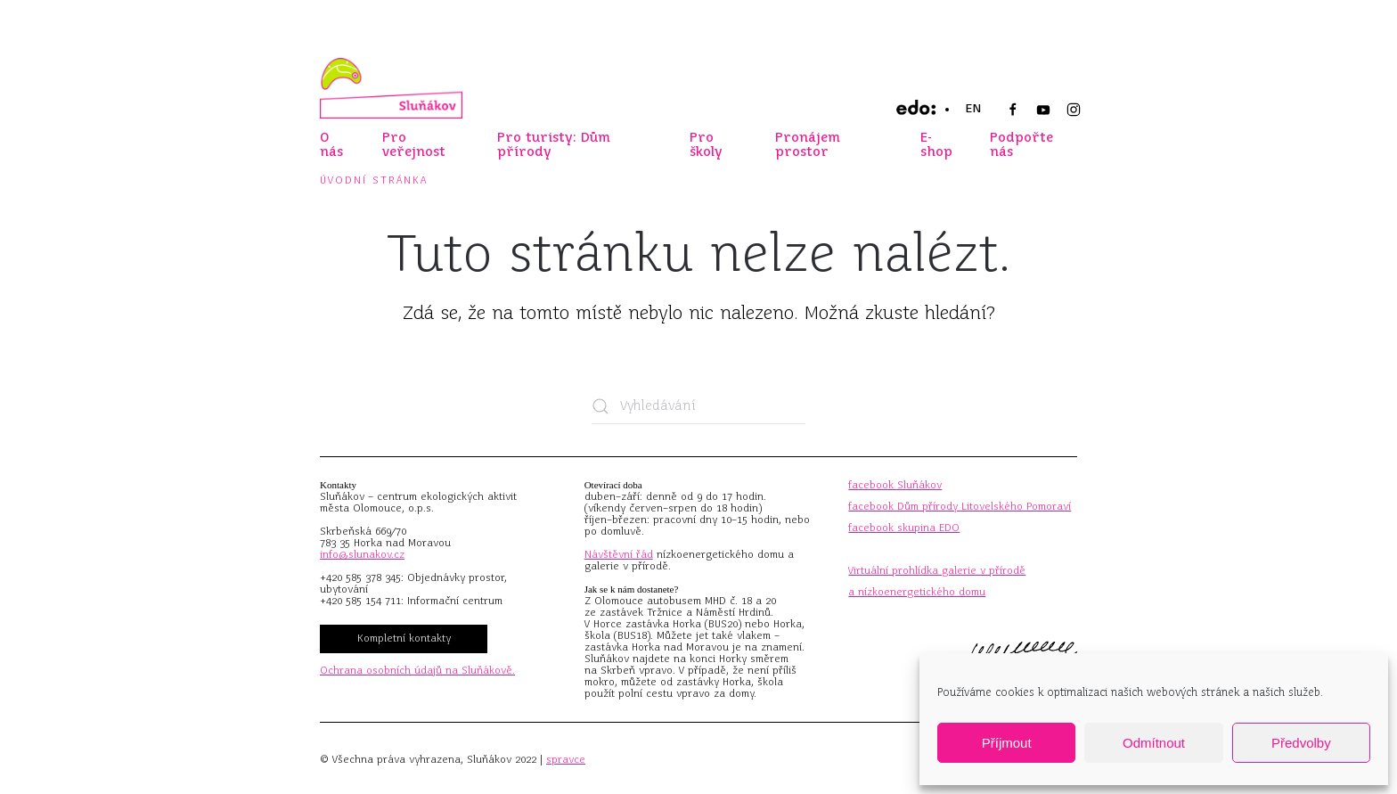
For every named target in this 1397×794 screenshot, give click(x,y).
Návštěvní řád (618, 554)
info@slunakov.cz (362, 554)
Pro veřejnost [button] (413, 144)
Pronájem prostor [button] (807, 144)
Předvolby (1301, 742)
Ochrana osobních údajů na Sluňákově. (417, 670)
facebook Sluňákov (895, 485)
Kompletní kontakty (404, 638)
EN (973, 108)
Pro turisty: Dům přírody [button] (553, 144)
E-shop (936, 144)
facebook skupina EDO (904, 527)
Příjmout (1007, 742)
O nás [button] (331, 144)
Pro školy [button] (706, 144)
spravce (565, 759)
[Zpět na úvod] (391, 88)
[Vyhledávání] (698, 406)
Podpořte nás (1021, 144)
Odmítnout (1154, 742)
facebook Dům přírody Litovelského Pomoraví (959, 506)
